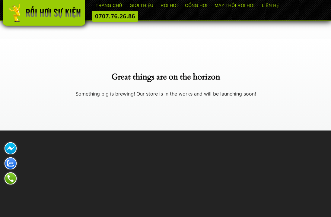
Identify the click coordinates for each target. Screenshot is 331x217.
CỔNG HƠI (196, 5)
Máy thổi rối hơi (235, 5)
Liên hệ (270, 5)
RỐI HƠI (169, 5)
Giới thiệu (141, 5)
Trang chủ (109, 5)
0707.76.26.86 (115, 16)
